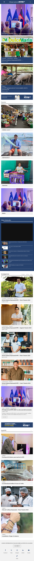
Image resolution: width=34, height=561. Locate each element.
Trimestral (23, 274)
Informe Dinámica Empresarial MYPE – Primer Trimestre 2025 (16, 355)
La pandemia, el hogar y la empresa (10, 536)
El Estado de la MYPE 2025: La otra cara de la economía (16, 34)
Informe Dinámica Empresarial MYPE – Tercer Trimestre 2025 (16, 300)
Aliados (3, 213)
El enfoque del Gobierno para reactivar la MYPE (13, 457)
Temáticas (27, 274)
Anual (31, 274)
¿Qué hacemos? (6, 157)
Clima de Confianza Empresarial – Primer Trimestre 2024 (15, 510)
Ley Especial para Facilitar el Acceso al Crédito (13, 483)
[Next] (31, 430)
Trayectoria (4, 185)
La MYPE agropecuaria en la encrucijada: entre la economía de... (14, 88)
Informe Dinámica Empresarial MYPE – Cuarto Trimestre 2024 (16, 383)
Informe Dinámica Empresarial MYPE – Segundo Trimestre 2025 (16, 328)
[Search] (30, 2)
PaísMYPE (3, 430)
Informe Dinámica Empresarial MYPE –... (12, 60)
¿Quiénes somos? (6, 130)
